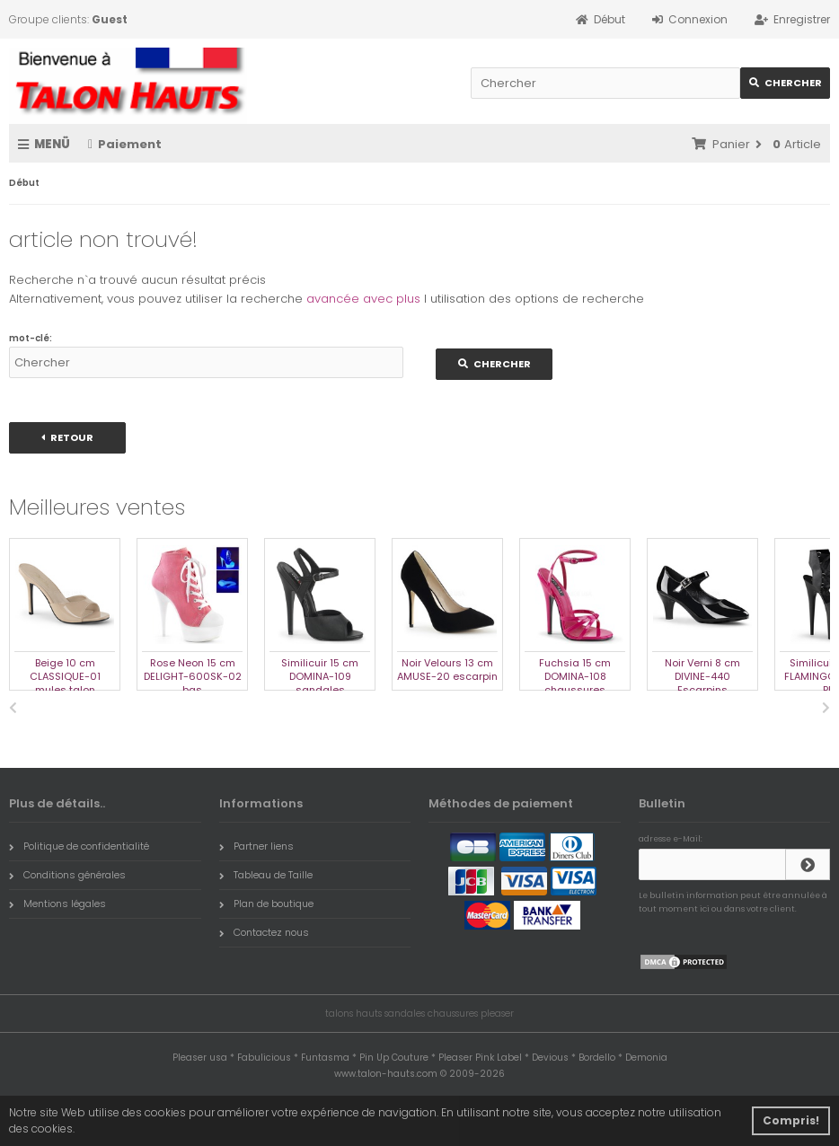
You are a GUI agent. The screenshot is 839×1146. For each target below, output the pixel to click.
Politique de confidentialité (79, 846)
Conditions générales (67, 875)
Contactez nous (264, 932)
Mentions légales (57, 903)
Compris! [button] (791, 1120)
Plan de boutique (266, 903)
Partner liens (256, 846)
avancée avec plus (363, 298)
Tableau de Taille (266, 875)
